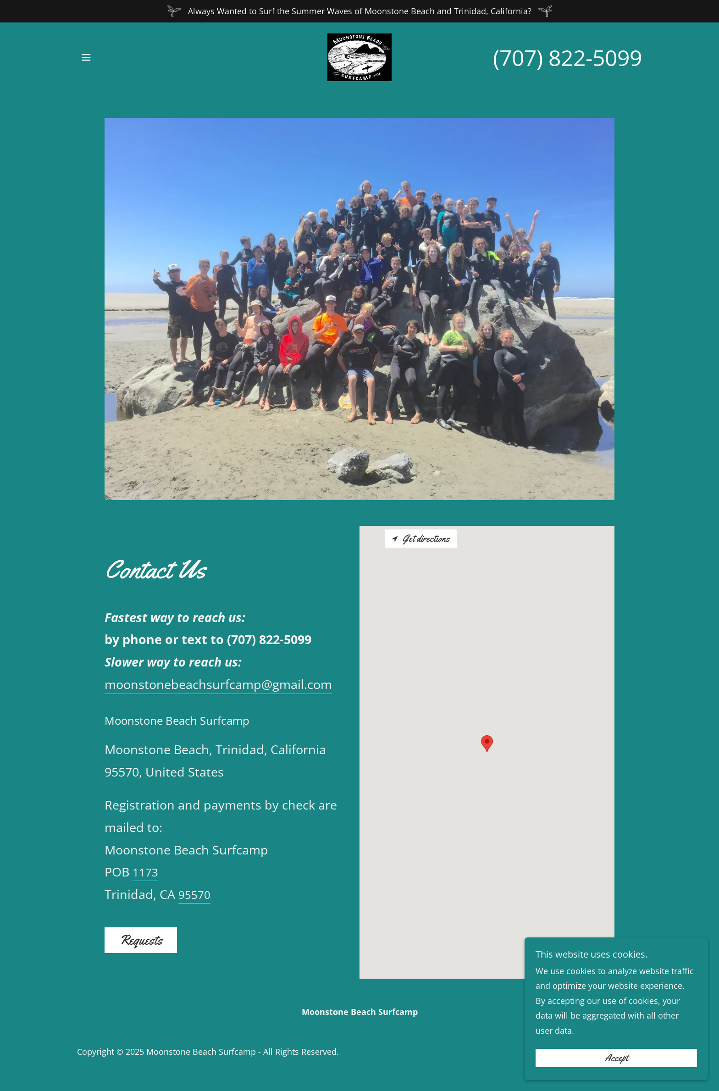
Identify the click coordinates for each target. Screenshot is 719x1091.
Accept (616, 1058)
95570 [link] (194, 894)
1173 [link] (145, 872)
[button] (86, 57)
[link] (359, 56)
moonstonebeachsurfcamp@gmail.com (218, 684)
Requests (140, 939)
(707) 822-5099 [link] (567, 57)
